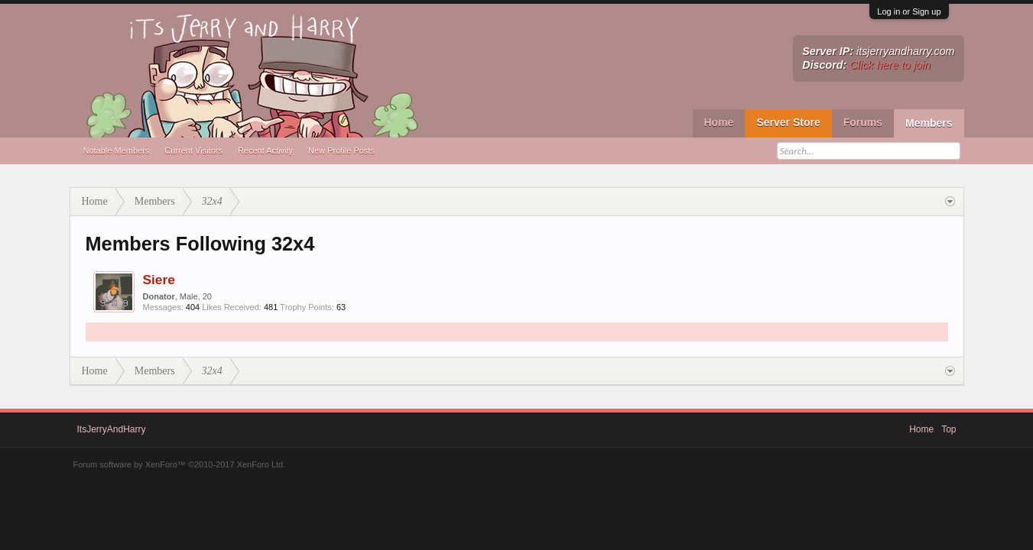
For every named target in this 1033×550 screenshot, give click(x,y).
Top (948, 429)
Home (719, 122)
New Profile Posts (341, 150)
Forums (862, 122)
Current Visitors (193, 150)
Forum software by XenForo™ (179, 464)
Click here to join (890, 65)
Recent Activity (265, 150)
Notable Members (116, 150)
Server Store (788, 122)
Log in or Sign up (908, 11)
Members (928, 123)
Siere (159, 279)
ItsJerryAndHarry (111, 429)
